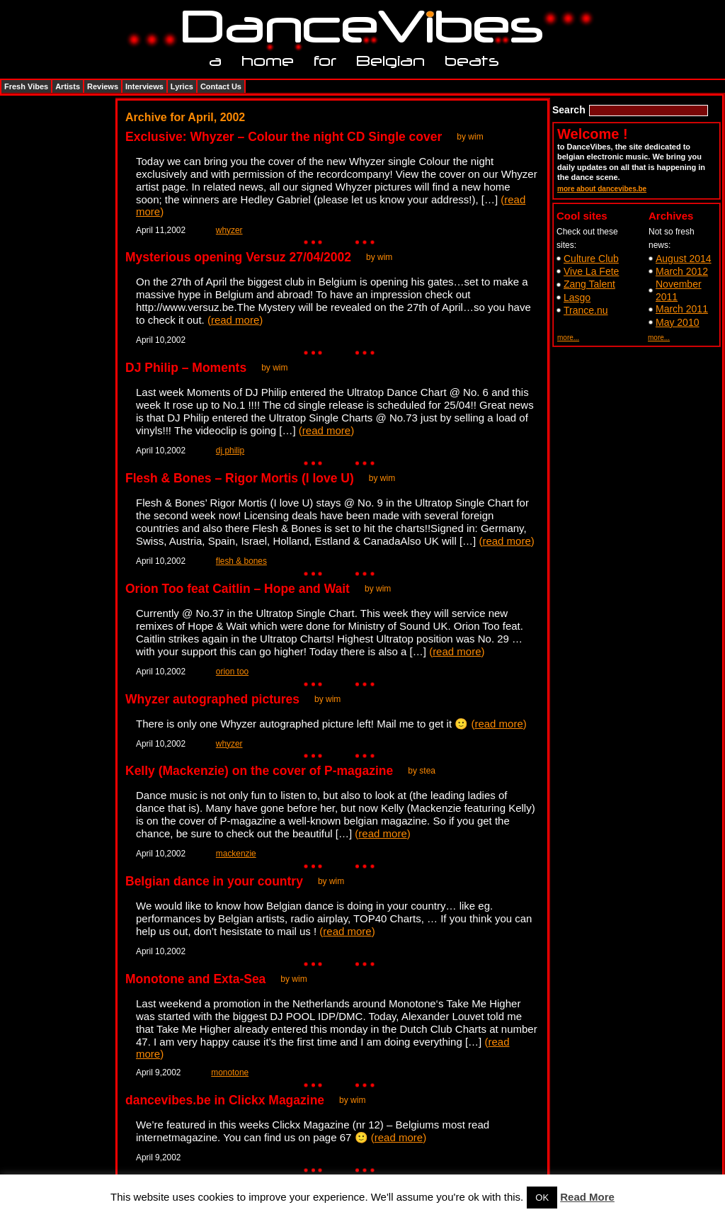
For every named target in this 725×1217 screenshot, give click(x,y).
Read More (587, 1197)
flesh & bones (241, 561)
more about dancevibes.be (601, 189)
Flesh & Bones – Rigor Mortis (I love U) (239, 478)
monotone (230, 1072)
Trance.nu (586, 310)
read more (235, 320)
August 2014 (684, 258)
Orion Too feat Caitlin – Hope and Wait (237, 589)
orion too (232, 672)
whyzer (229, 230)
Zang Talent (589, 284)
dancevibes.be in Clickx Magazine (224, 1100)
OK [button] (542, 1197)
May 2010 (677, 322)
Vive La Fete (591, 271)
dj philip (230, 450)
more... (568, 337)
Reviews (102, 86)
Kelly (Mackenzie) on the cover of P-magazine (259, 771)
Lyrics (182, 86)
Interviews (144, 86)
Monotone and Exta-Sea (195, 979)
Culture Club (591, 258)
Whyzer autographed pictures (212, 699)
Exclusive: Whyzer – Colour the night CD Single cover (283, 137)
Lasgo (577, 297)
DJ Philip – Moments (185, 368)
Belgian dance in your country (214, 881)
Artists (67, 86)
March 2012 (682, 271)
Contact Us (220, 86)
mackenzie (236, 854)
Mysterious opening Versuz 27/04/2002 (238, 257)
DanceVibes (357, 27)
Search (569, 109)
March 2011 (682, 309)
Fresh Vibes (26, 86)
